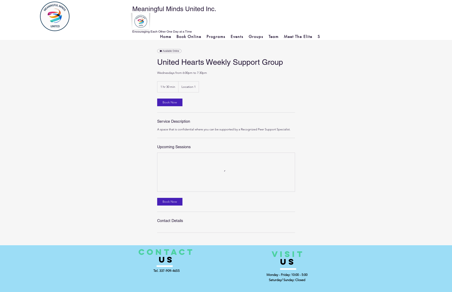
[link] (169, 102)
